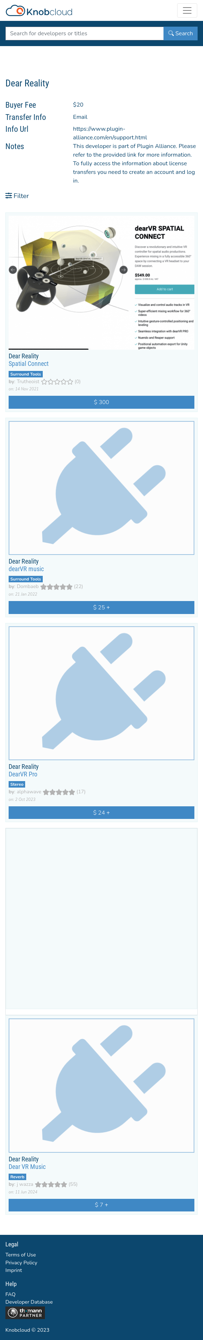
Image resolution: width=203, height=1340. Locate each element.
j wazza (25, 1184)
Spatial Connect (29, 363)
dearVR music (26, 569)
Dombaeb (28, 586)
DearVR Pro (23, 774)
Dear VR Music (27, 1166)
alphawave (29, 791)
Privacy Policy (21, 1262)
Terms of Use (20, 1254)
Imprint (13, 1270)
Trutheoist (28, 381)
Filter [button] (17, 195)
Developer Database (29, 1301)
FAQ (10, 1294)
